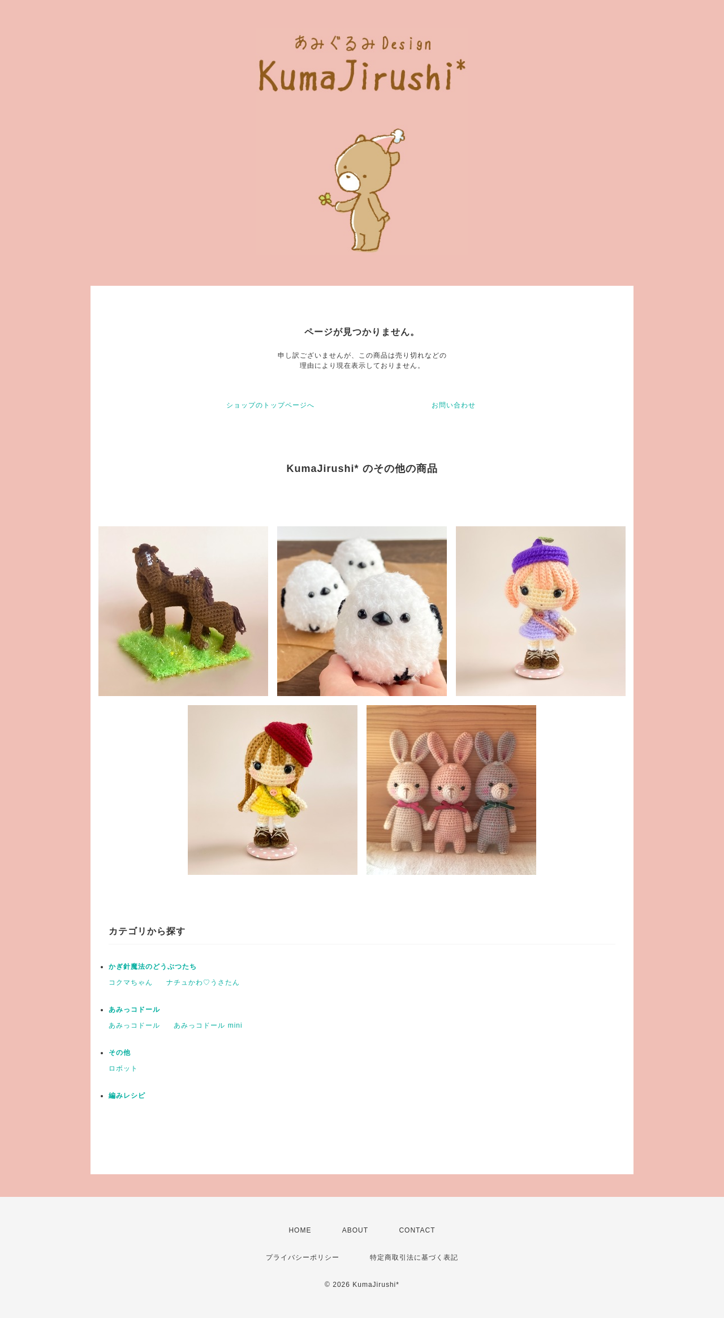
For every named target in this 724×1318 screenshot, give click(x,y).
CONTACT (417, 1230)
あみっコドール (134, 1010)
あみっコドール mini (208, 1025)
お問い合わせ (454, 405)
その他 (120, 1053)
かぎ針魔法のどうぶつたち (153, 967)
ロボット (123, 1068)
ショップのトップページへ (270, 405)
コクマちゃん (131, 982)
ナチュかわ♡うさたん (203, 982)
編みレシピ (127, 1096)
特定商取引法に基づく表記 (414, 1257)
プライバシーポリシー (302, 1257)
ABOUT (355, 1230)
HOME (299, 1230)
